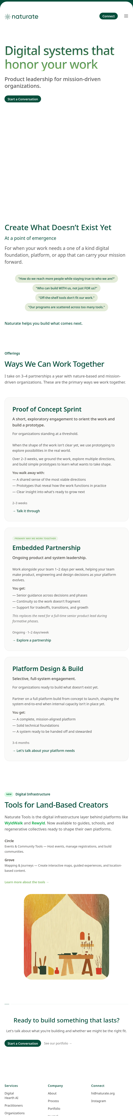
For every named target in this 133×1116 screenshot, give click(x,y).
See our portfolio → (58, 1043)
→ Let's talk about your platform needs (43, 750)
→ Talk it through (26, 511)
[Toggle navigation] (126, 16)
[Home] (24, 16)
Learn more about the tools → (27, 882)
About (52, 1093)
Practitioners (13, 1106)
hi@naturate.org (99, 1093)
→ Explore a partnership (31, 640)
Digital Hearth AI (11, 1095)
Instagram (98, 1101)
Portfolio (54, 1108)
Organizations (13, 1113)
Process (53, 1101)
